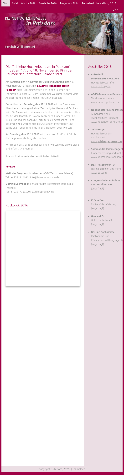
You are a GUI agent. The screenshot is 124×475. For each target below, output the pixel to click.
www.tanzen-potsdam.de (105, 102)
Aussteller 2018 (48, 3)
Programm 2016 (69, 3)
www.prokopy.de (100, 86)
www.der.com (99, 172)
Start (6, 3)
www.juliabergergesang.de (106, 141)
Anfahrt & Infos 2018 (24, 3)
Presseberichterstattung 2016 (99, 3)
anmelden (79, 469)
